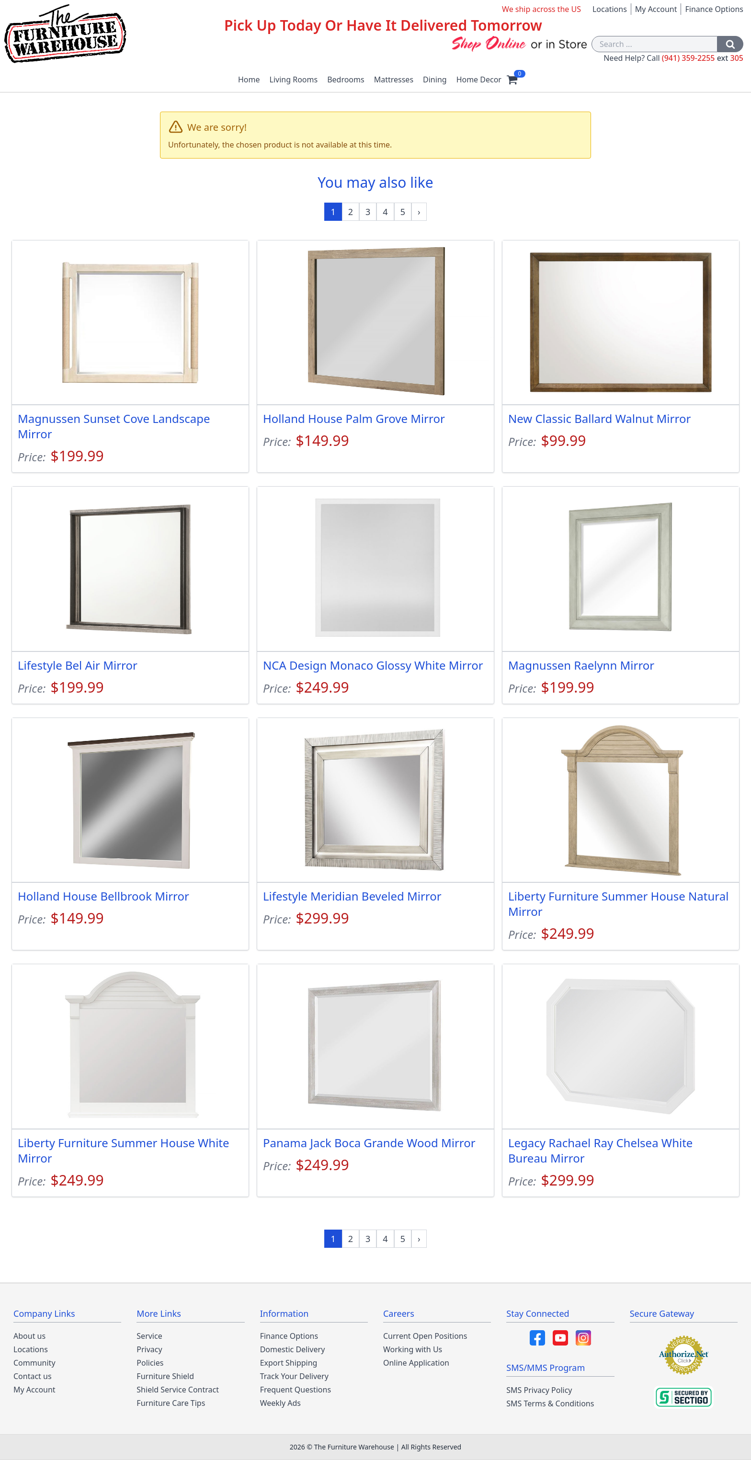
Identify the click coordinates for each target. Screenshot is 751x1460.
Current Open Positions (425, 1336)
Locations (609, 9)
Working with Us (412, 1349)
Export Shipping (289, 1362)
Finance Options (714, 9)
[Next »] (419, 212)
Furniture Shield (165, 1376)
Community (34, 1362)
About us (29, 1336)
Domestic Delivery (292, 1349)
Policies (150, 1362)
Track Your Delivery (294, 1376)
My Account (656, 9)
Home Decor (478, 79)
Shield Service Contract (178, 1389)
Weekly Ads (280, 1403)
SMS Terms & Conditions (550, 1403)
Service (149, 1336)
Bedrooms (345, 79)
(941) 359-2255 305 (702, 58)
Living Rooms (294, 79)
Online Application (416, 1362)
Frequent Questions (295, 1389)
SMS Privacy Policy (539, 1390)
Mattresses (393, 79)
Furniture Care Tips (171, 1403)
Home (249, 79)
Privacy (149, 1349)
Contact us (32, 1376)
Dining (435, 79)
